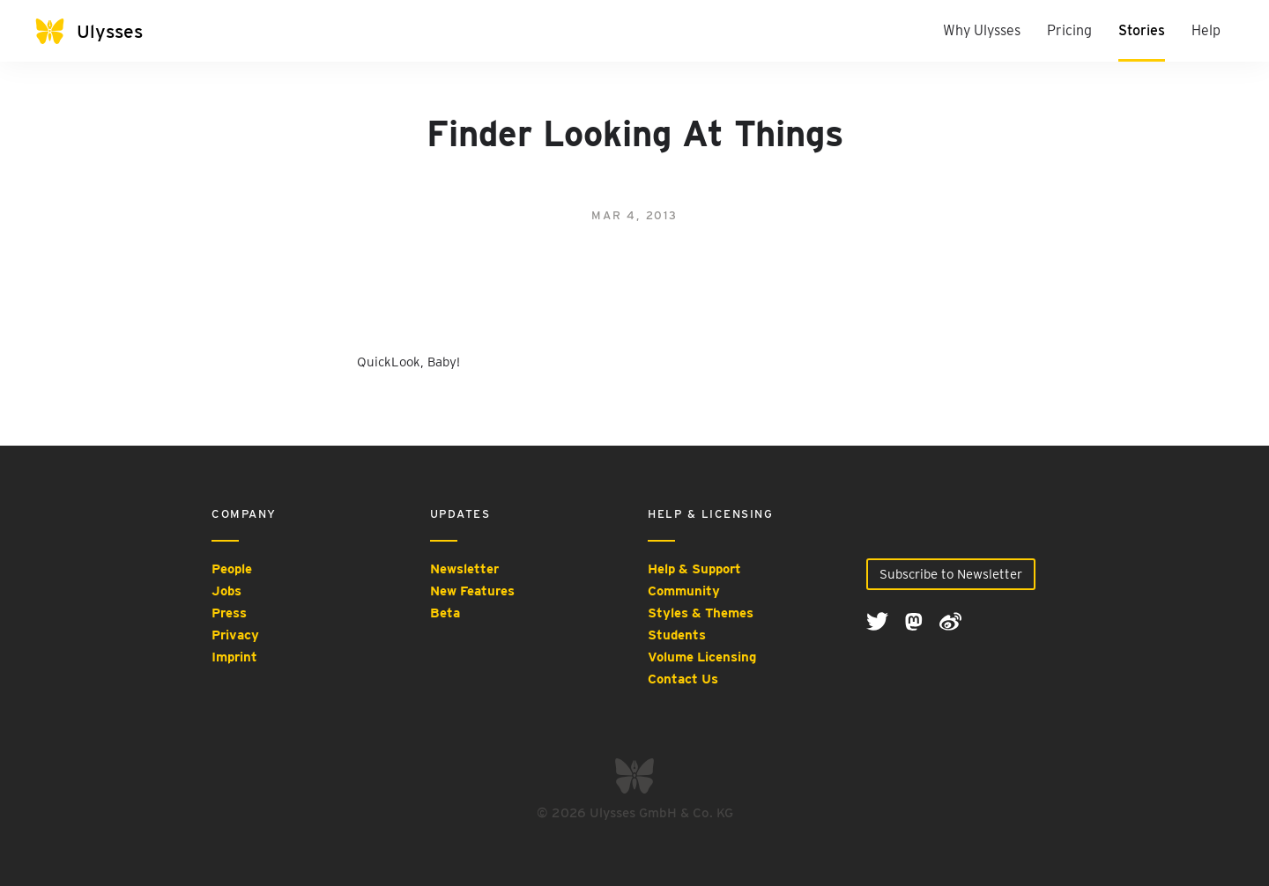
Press (229, 613)
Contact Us (683, 679)
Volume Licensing (702, 657)
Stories (1141, 30)
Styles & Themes (700, 613)
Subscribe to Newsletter (950, 574)
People (232, 569)
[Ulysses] (105, 31)
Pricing (1069, 30)
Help (1206, 30)
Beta (445, 613)
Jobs (226, 591)
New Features (472, 591)
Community (684, 591)
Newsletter (464, 569)
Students (677, 635)
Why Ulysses (981, 30)
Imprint (234, 657)
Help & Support (694, 569)
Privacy (235, 635)
